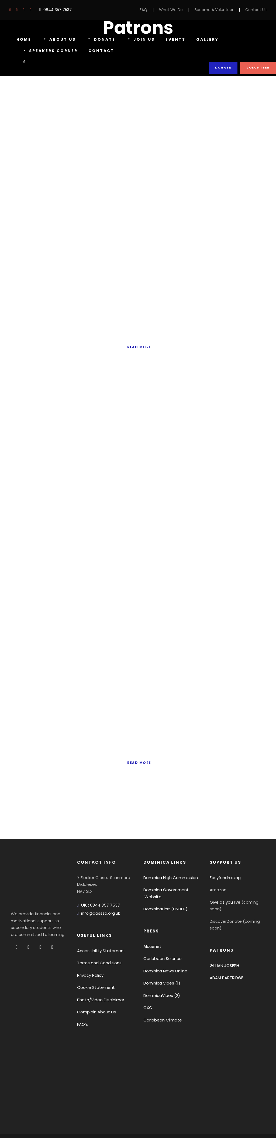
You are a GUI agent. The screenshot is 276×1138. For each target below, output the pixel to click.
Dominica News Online (164, 944)
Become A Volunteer (219, 10)
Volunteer (258, 67)
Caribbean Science (160, 932)
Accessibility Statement (98, 924)
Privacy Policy (89, 949)
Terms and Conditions (96, 937)
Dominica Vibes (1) (160, 957)
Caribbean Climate (160, 994)
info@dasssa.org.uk (99, 887)
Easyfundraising (224, 851)
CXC (147, 981)
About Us (58, 39)
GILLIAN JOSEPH (226, 925)
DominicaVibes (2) (159, 969)
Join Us (139, 39)
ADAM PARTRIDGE (228, 938)
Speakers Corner (51, 51)
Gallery (206, 39)
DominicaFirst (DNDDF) (164, 883)
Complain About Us (94, 986)
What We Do (179, 10)
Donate (100, 39)
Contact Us (257, 10)
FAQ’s (82, 998)
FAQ (153, 10)
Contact (102, 51)
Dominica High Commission (168, 851)
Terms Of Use (54, 1119)
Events (173, 39)
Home (23, 39)
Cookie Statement (93, 961)
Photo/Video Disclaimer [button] (98, 973)
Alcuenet (151, 920)
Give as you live (224, 876)
